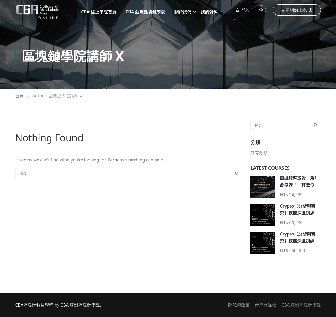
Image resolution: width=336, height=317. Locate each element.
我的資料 (209, 12)
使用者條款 (265, 305)
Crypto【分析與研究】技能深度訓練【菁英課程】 (297, 240)
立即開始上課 (297, 10)
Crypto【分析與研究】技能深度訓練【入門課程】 (297, 213)
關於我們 (182, 12)
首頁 (19, 96)
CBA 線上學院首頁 (98, 12)
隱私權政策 (239, 305)
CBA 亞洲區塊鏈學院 (145, 12)
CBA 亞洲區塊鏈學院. (80, 305)
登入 (245, 9)
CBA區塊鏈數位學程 (34, 305)
